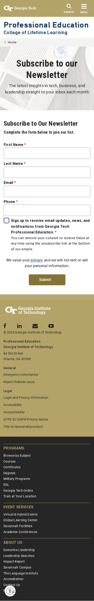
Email (8, 182)
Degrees (9, 473)
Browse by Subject (17, 455)
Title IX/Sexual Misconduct (23, 426)
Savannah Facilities (17, 526)
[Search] (68, 9)
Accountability (14, 412)
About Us (12, 542)
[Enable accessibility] (10, 591)
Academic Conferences (20, 532)
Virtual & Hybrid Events (20, 514)
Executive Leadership (19, 550)
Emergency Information (20, 374)
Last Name (13, 163)
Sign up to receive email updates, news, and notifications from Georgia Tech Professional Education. (50, 226)
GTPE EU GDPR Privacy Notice (25, 419)
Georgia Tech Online (18, 490)
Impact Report (14, 561)
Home (12, 42)
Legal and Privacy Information (25, 397)
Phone (9, 202)
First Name (13, 145)
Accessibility (12, 405)
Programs (13, 448)
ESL (6, 484)
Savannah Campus (17, 567)
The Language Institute (20, 573)
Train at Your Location (19, 496)
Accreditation (13, 579)
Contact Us (11, 585)
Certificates (12, 467)
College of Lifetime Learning (35, 32)
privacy (37, 260)
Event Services (18, 507)
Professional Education (46, 24)
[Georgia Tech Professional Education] (28, 310)
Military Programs (16, 479)
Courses (9, 461)
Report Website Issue (19, 382)
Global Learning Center (20, 520)
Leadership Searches (18, 556)
